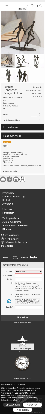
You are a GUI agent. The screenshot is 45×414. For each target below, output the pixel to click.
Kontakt (6, 200)
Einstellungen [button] (13, 404)
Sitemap (6, 229)
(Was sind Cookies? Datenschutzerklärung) (17, 388)
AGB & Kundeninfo (11, 222)
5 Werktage (10, 106)
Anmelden (7, 204)
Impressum (8, 193)
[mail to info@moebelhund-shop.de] (3, 179)
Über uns (7, 209)
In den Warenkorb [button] (12, 127)
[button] (7, 5)
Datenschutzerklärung (13, 196)
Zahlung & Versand (11, 218)
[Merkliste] (32, 5)
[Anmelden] (27, 5)
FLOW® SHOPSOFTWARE (22, 378)
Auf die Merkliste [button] (11, 120)
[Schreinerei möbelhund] (22, 179)
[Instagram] (16, 179)
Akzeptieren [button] (23, 410)
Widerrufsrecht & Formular (15, 225)
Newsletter (8, 213)
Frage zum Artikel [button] (12, 136)
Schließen (32, 404)
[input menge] (34, 114)
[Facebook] (9, 179)
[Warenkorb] (36, 5)
